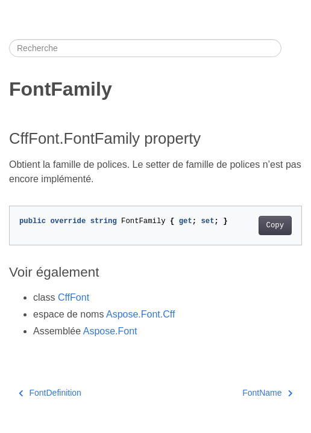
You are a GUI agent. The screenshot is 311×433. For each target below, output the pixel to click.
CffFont (73, 297)
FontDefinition (50, 393)
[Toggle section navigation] (291, 48)
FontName (267, 393)
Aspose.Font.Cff (140, 314)
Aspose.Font (110, 331)
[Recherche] (145, 48)
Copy (275, 225)
